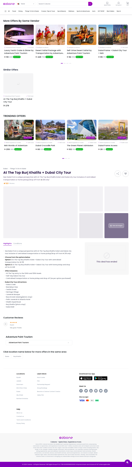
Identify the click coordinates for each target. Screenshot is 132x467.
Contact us (20, 416)
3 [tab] (67, 63)
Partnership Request (43, 384)
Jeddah (18, 381)
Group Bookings (42, 388)
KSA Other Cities (21, 388)
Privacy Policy (20, 423)
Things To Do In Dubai (18, 169)
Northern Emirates (22, 398)
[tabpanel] (19, 43)
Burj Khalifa (17, 356)
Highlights (7, 243)
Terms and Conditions (23, 420)
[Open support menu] (127, 462)
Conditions (17, 243)
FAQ (38, 381)
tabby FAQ (40, 395)
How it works (41, 377)
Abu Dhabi (19, 395)
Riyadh (18, 377)
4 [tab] (70, 63)
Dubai (5, 169)
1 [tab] (62, 63)
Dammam (19, 384)
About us (19, 413)
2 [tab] (65, 63)
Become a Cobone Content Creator (48, 391)
